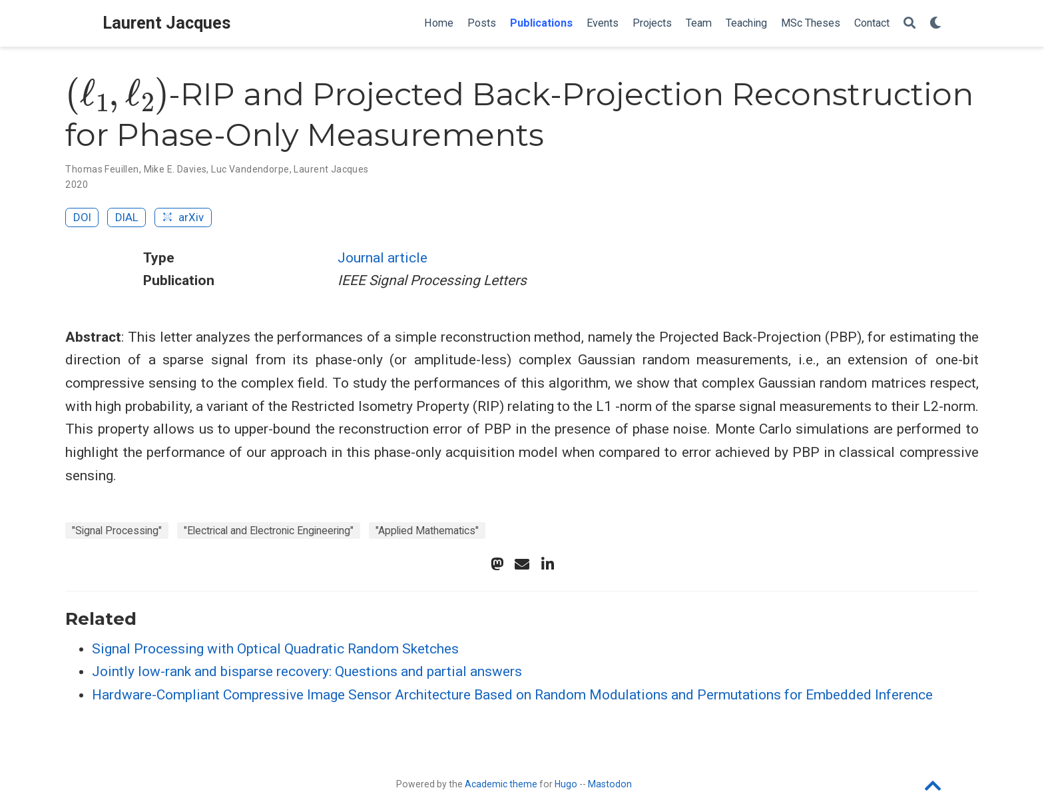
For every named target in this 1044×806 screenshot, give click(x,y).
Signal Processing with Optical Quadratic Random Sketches (275, 649)
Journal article (382, 258)
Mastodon (610, 784)
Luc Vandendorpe (250, 169)
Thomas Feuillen (101, 169)
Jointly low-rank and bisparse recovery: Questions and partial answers (307, 671)
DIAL (126, 217)
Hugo (566, 784)
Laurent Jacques (167, 23)
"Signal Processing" (117, 530)
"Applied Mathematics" (427, 530)
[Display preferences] (935, 23)
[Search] (909, 23)
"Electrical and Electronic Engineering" (269, 530)
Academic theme (501, 784)
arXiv (183, 217)
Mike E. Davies (175, 169)
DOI (82, 217)
